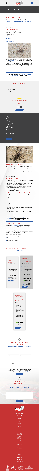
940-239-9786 (19, 414)
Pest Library (19, 423)
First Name (9, 353)
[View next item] (21, 107)
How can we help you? (11, 363)
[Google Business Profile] (17, 459)
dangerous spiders (12, 60)
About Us (19, 425)
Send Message (19, 374)
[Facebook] (19, 459)
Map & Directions (19, 437)
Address (9, 358)
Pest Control (19, 421)
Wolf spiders (9, 35)
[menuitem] (19, 87)
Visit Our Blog (19, 401)
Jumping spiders (9, 38)
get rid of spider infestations (15, 225)
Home (19, 420)
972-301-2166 (19, 415)
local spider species (9, 26)
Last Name (21, 353)
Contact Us (9, 139)
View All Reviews (19, 110)
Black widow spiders (10, 41)
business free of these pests (10, 245)
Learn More (11, 280)
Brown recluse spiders (10, 40)
